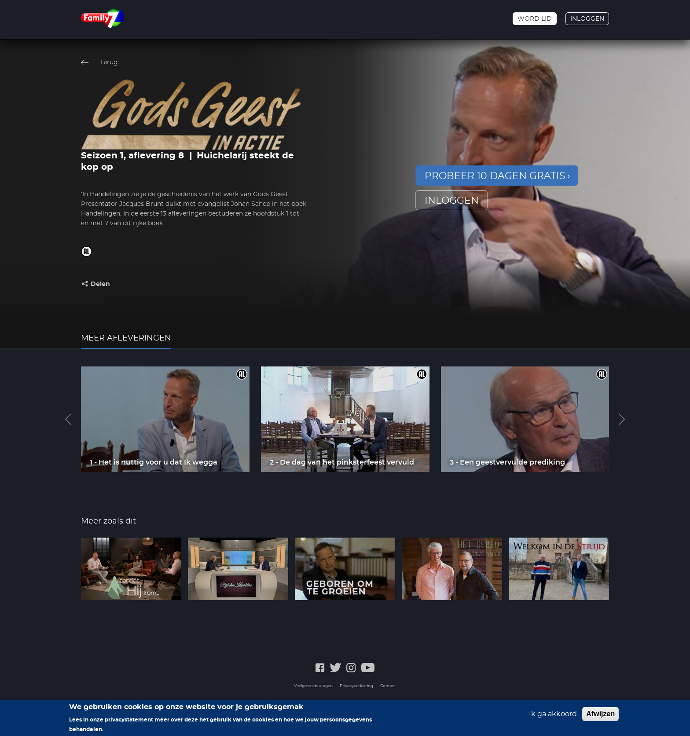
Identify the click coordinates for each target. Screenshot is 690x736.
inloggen (452, 200)
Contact (388, 686)
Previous (68, 419)
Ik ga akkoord (553, 717)
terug (109, 62)
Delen (100, 284)
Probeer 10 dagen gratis (495, 176)
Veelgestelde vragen (313, 686)
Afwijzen (600, 717)
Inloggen (587, 19)
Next (621, 419)
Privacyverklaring (356, 686)
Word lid (535, 19)
